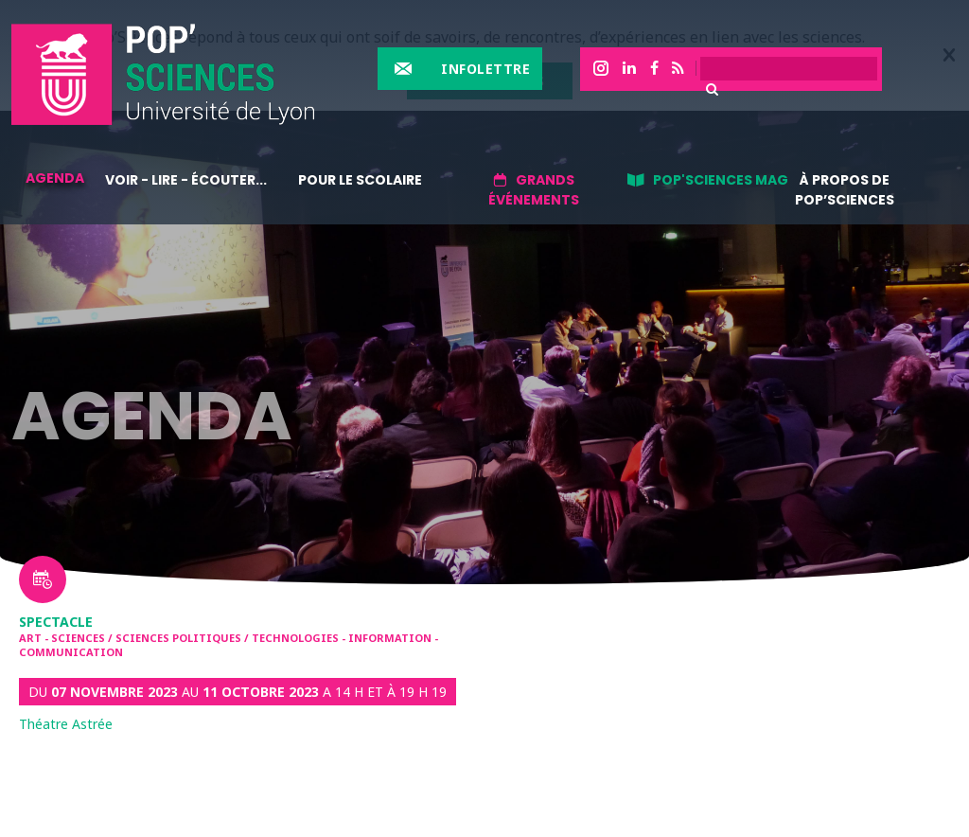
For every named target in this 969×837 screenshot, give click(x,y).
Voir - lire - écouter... (186, 179)
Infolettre (485, 69)
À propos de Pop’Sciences (844, 189)
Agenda (55, 178)
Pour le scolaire (360, 179)
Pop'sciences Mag (720, 179)
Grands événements (533, 189)
